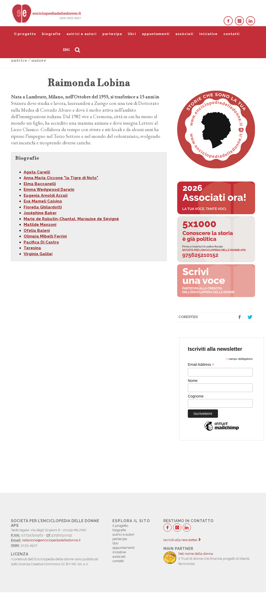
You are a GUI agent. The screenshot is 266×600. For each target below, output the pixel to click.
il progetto (25, 34)
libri (132, 34)
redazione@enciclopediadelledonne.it (51, 540)
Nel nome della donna (195, 554)
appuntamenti (156, 34)
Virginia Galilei (38, 254)
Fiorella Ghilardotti (43, 207)
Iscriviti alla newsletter (182, 540)
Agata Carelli (37, 172)
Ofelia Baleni (37, 230)
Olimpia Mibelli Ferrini (45, 236)
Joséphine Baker (40, 213)
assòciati (184, 34)
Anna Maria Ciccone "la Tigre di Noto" (61, 178)
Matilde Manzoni (40, 224)
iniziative (208, 34)
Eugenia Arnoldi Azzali (46, 195)
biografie (51, 34)
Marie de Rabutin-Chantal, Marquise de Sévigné (71, 219)
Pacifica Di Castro (41, 242)
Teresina (32, 248)
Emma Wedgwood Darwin (49, 189)
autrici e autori (81, 34)
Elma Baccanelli (40, 183)
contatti (231, 34)
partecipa (112, 34)
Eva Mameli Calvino (43, 201)
